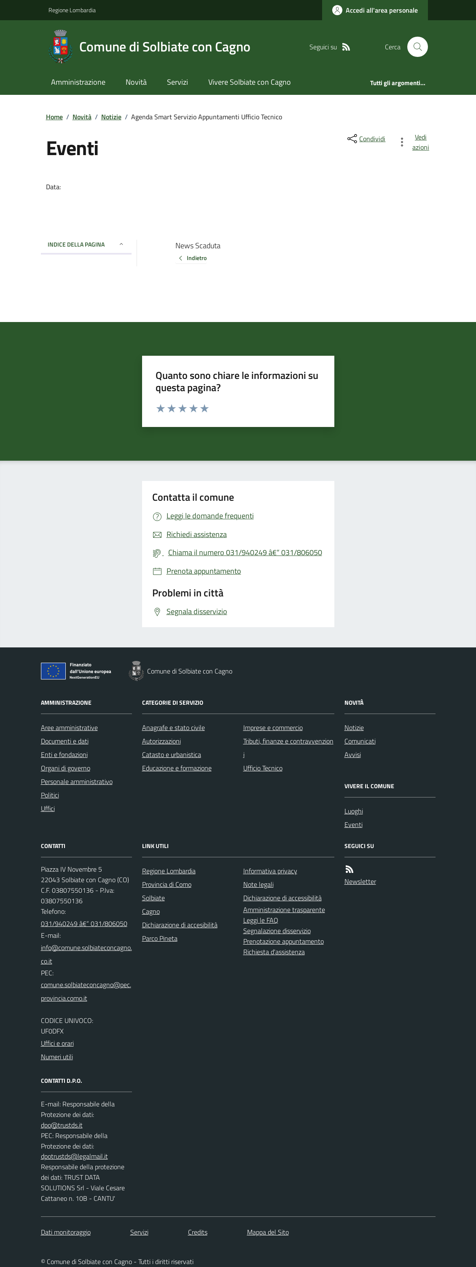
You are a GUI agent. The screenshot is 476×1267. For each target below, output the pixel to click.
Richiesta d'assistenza (274, 952)
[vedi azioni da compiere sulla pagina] (415, 142)
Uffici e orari (57, 1043)
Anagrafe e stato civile (173, 727)
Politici (50, 795)
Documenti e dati (65, 741)
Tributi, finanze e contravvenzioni (288, 748)
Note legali (258, 884)
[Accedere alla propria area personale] (375, 10)
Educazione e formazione (177, 768)
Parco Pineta (159, 938)
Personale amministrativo (77, 781)
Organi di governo (65, 768)
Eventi (353, 824)
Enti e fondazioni (64, 754)
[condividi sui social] (365, 138)
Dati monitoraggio (66, 1232)
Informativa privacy (270, 871)
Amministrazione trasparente (284, 910)
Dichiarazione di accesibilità (180, 925)
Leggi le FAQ (260, 920)
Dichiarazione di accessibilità (282, 898)
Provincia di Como (166, 884)
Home (54, 117)
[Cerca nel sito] (414, 47)
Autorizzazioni (161, 741)
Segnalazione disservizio (277, 931)
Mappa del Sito (268, 1232)
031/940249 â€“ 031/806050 (84, 923)
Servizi (177, 82)
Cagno (151, 911)
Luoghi (353, 811)
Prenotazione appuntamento (283, 941)
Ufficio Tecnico (262, 768)
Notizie (111, 117)
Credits (197, 1232)
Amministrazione (78, 82)
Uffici (48, 808)
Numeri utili (57, 1057)
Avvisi (352, 754)
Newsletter (360, 881)
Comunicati (360, 741)
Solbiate (153, 898)
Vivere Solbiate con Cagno (249, 82)
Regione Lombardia (72, 9)
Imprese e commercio (273, 727)
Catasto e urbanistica (171, 754)
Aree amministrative (69, 727)
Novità (136, 82)
